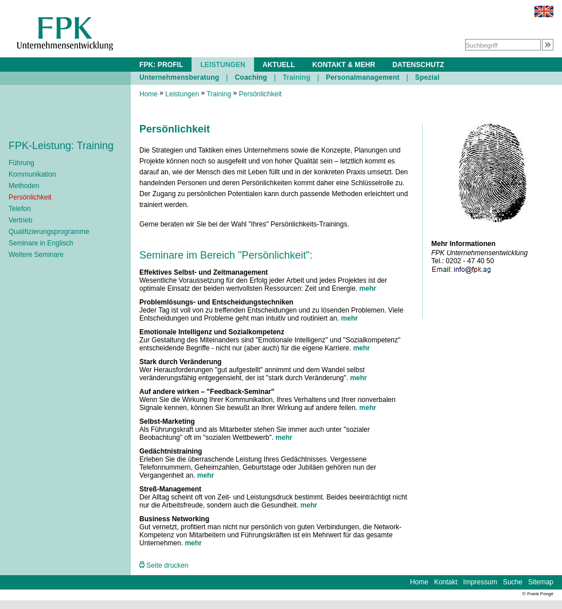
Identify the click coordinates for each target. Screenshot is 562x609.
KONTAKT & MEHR (343, 65)
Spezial (427, 77)
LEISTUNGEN (222, 65)
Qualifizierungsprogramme (49, 232)
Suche (512, 582)
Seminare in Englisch (41, 243)
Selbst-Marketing (167, 421)
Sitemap (540, 582)
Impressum (480, 582)
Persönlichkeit (30, 197)
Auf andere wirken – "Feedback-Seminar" (206, 392)
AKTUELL (279, 65)
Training (296, 77)
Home (148, 94)
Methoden (24, 186)
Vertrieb (20, 220)
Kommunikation (32, 174)
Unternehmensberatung (179, 77)
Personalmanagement (362, 77)
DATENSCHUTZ (418, 65)
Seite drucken (164, 565)
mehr (368, 288)
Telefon (20, 209)
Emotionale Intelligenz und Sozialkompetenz (211, 332)
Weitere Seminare (36, 255)
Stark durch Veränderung (180, 362)
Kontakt (446, 582)
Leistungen (182, 94)
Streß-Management (170, 489)
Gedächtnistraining (170, 451)
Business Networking (174, 519)
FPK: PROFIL (161, 65)
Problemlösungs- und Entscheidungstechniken (216, 302)
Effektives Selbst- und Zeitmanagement (203, 272)
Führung (21, 163)
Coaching (251, 77)
